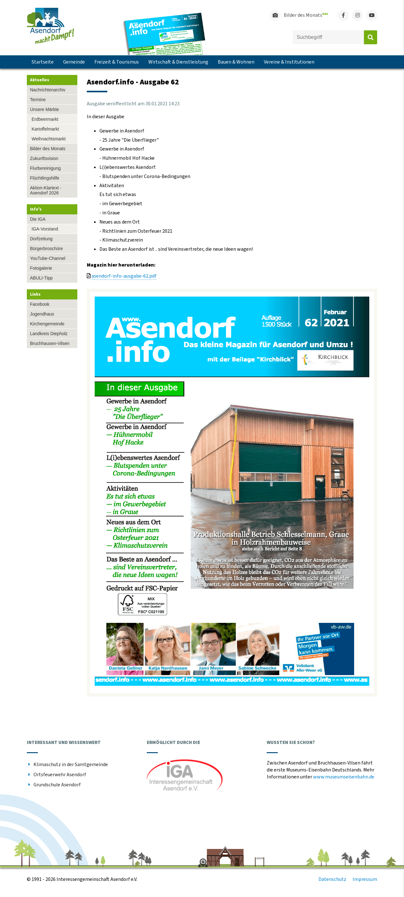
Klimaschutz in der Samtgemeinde (70, 764)
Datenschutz (332, 879)
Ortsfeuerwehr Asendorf (59, 774)
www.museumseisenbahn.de (343, 776)
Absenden (370, 37)
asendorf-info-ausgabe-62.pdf (124, 276)
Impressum (365, 879)
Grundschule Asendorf (57, 784)
